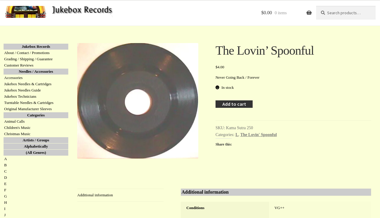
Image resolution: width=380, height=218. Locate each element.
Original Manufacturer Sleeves (28, 109)
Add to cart (234, 104)
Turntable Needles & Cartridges (28, 102)
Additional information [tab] (95, 195)
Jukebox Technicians (20, 96)
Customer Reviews (19, 65)
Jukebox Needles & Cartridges (27, 84)
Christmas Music (17, 134)
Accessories (13, 77)
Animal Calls (14, 121)
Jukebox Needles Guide (22, 90)
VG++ (279, 208)
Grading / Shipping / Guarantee (28, 59)
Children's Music (17, 127)
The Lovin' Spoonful (258, 134)
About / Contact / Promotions (27, 52)
